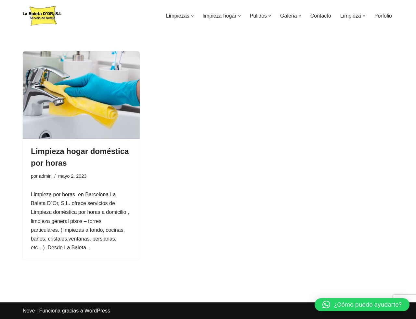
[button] (192, 16)
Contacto (320, 16)
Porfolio (383, 16)
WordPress (97, 310)
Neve (29, 310)
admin (45, 176)
